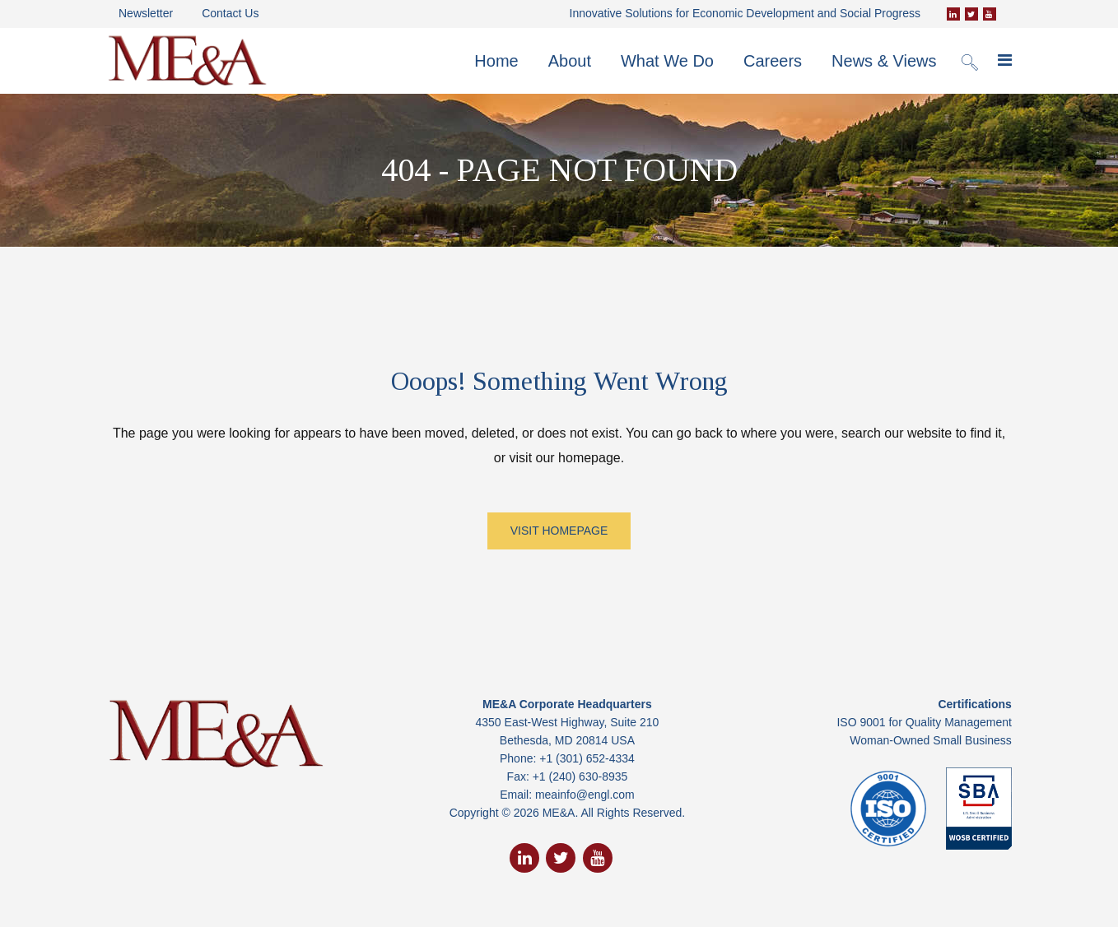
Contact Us (230, 13)
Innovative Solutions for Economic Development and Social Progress (745, 13)
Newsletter (146, 13)
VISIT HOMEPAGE (559, 530)
